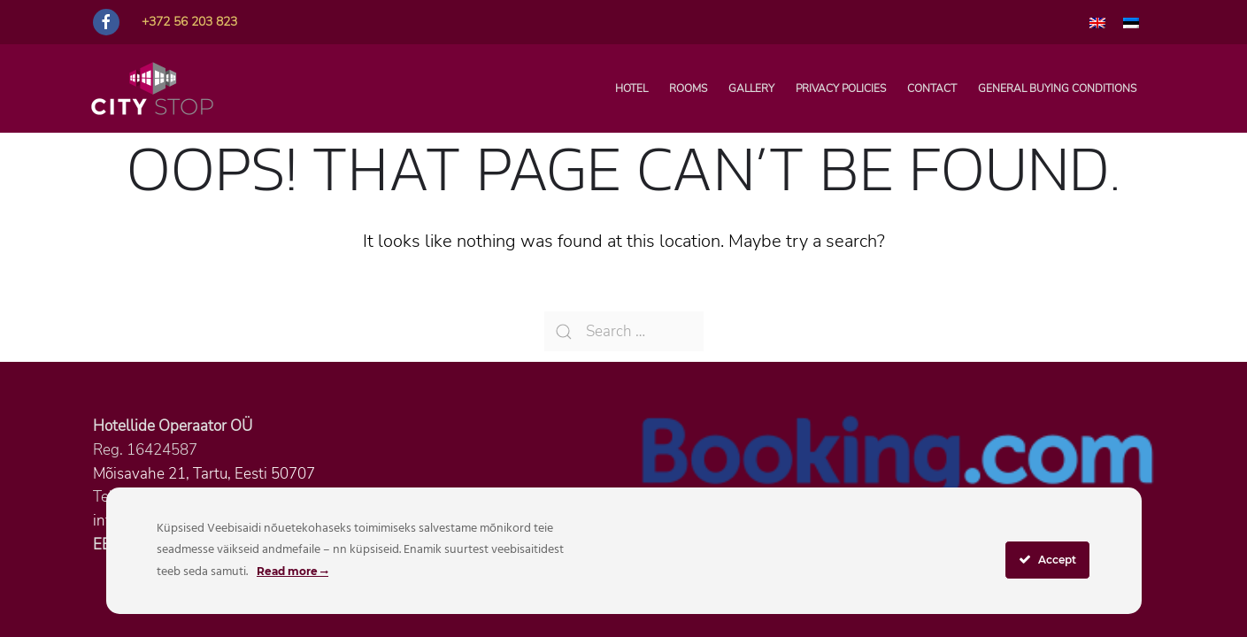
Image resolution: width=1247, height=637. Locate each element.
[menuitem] (1097, 22)
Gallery (751, 88)
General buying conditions (1057, 88)
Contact (932, 88)
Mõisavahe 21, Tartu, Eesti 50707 (204, 474)
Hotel (631, 88)
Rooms (688, 88)
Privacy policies (841, 88)
